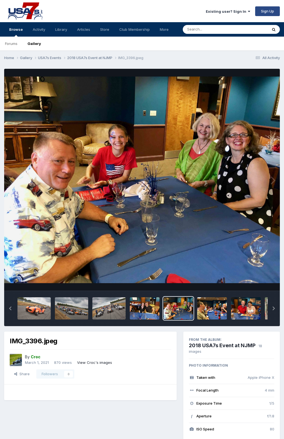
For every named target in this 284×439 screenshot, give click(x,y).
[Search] (210, 29)
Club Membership (134, 29)
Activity (39, 29)
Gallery (34, 43)
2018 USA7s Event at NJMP (222, 345)
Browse (16, 32)
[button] (10, 308)
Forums (11, 43)
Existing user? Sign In (228, 11)
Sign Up (267, 11)
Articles (83, 29)
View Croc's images (94, 362)
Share (22, 374)
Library (61, 29)
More (164, 29)
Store (104, 29)
